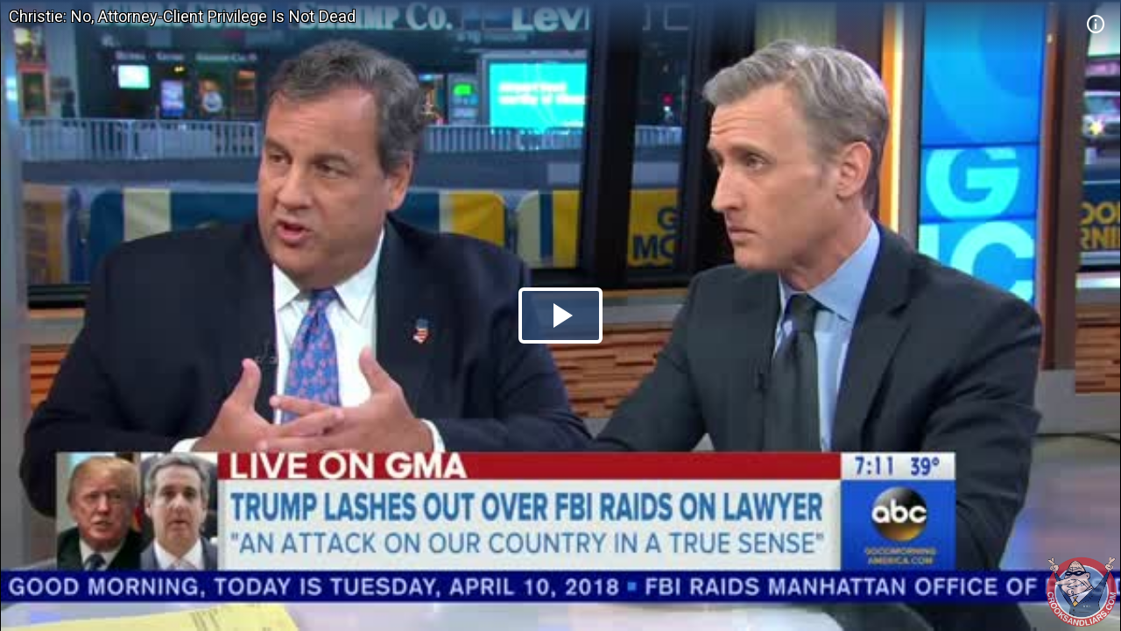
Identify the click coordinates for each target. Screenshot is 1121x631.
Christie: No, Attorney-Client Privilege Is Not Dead (182, 16)
